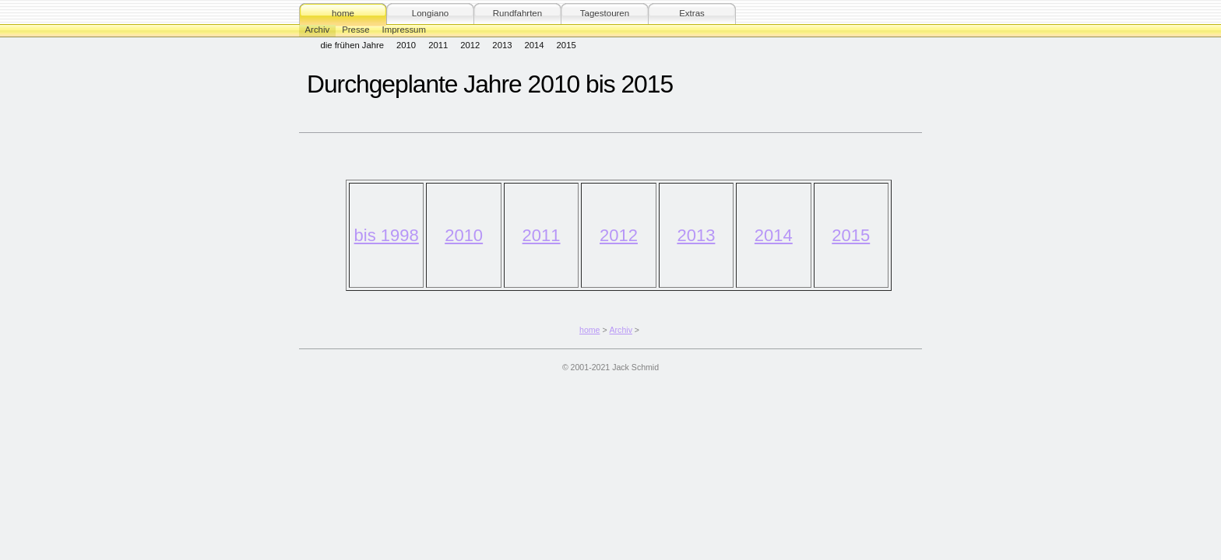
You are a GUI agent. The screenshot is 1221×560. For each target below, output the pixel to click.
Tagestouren (604, 13)
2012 (470, 45)
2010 (406, 45)
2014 (534, 45)
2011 (438, 45)
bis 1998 (386, 235)
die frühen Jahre (353, 45)
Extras (692, 13)
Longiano (430, 13)
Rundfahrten (517, 13)
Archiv (317, 29)
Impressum (404, 29)
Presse (355, 29)
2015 (566, 45)
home (343, 13)
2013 (502, 45)
